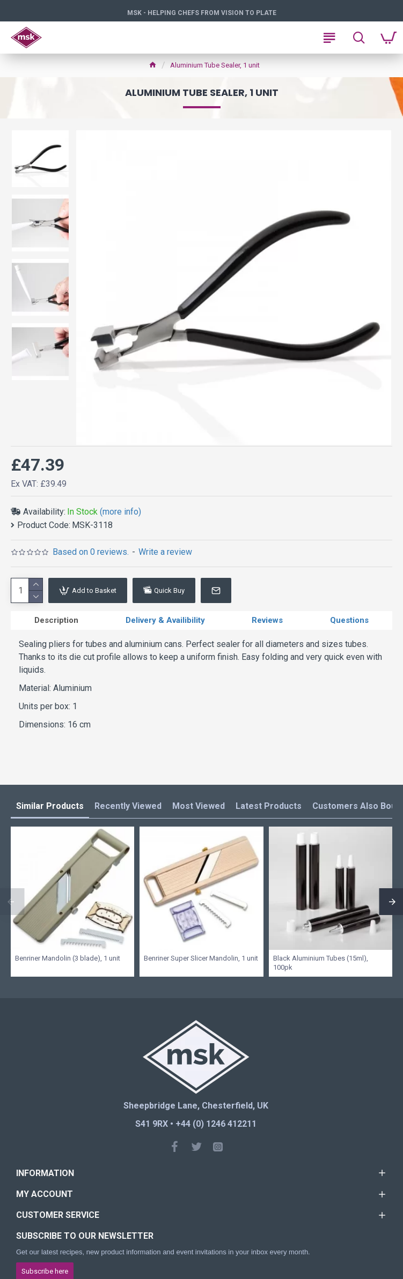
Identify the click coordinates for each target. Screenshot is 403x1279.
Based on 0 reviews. (91, 552)
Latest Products (269, 806)
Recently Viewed (128, 806)
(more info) (120, 512)
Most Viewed (198, 806)
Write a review (165, 552)
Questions (349, 620)
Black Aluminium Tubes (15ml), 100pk (320, 962)
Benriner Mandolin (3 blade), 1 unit (67, 958)
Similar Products (50, 806)
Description (56, 620)
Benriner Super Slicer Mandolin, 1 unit (201, 958)
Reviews (267, 620)
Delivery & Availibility (165, 620)
